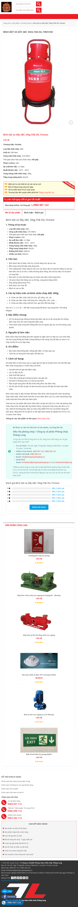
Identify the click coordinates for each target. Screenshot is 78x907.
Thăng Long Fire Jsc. (46, 192)
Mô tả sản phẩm (12, 213)
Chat (6, 891)
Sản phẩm (16, 23)
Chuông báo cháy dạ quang (38, 556)
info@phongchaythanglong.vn (33, 457)
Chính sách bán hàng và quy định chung (15, 781)
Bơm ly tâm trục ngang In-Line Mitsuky (39, 714)
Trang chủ (6, 23)
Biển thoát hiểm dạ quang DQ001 (39, 754)
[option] (39, 82)
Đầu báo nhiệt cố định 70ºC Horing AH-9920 (39, 675)
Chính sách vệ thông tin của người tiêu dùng (17, 785)
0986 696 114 (35, 454)
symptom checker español (10, 880)
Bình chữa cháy (44, 419)
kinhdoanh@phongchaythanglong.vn (36, 462)
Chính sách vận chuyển (9, 789)
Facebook (8, 896)
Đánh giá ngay (39, 507)
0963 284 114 (50, 451)
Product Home (26, 23)
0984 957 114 (38, 451)
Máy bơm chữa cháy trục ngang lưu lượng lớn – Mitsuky (38, 595)
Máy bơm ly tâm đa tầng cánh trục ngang (39, 635)
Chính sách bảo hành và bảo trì (12, 792)
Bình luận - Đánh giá (33, 213)
